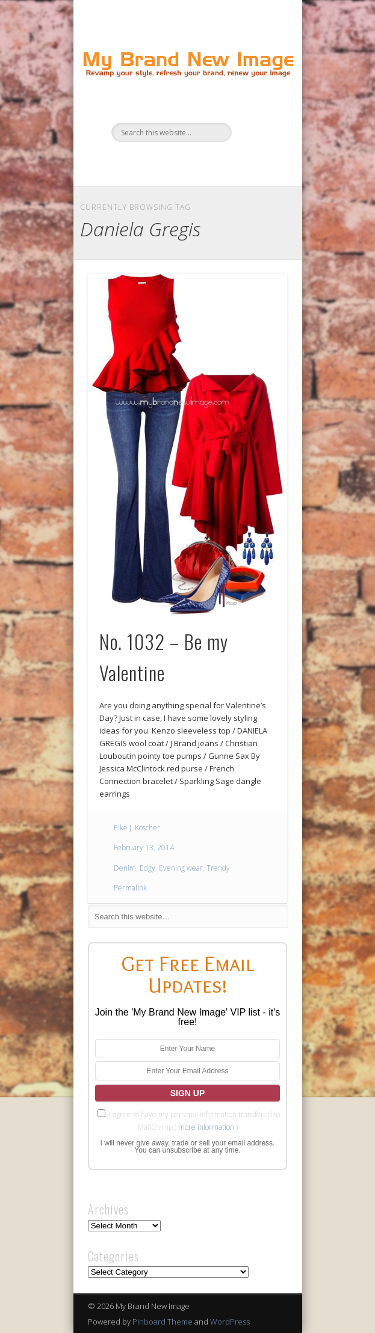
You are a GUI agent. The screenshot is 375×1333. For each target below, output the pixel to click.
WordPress (230, 1321)
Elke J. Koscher (137, 828)
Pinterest (198, 162)
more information (206, 1127)
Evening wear (181, 868)
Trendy (218, 868)
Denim (125, 868)
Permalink (130, 888)
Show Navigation (258, 107)
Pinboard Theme (162, 1321)
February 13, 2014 (144, 847)
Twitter (173, 162)
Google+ (222, 162)
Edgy (147, 868)
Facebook (148, 162)
